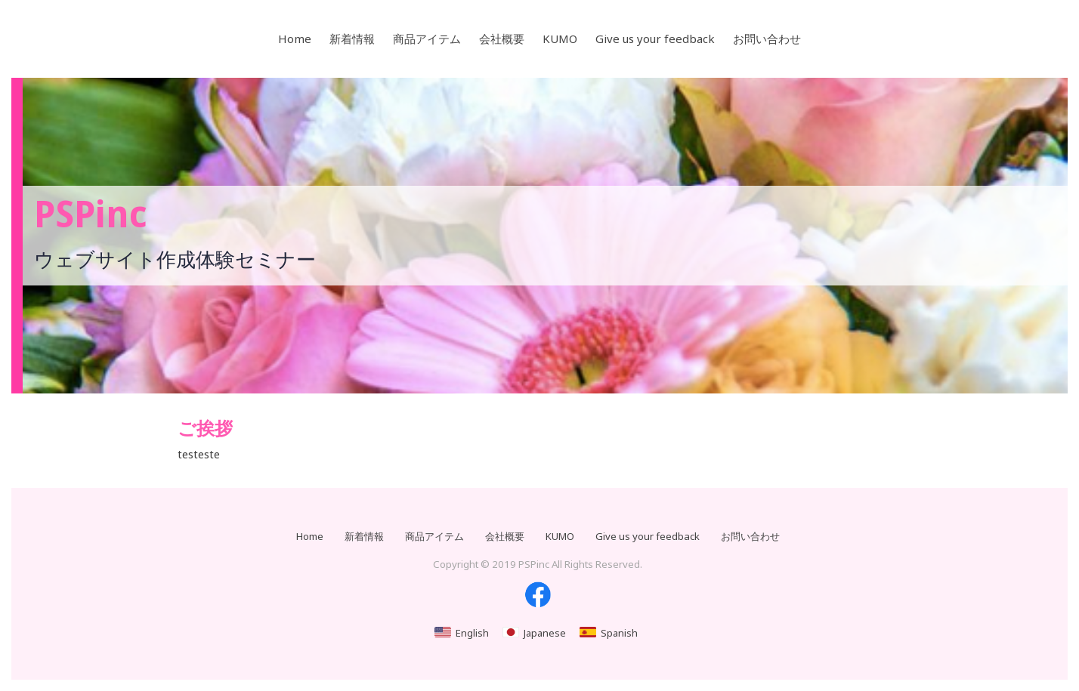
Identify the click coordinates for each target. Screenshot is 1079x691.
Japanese (545, 633)
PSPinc (90, 214)
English (472, 633)
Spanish (619, 633)
